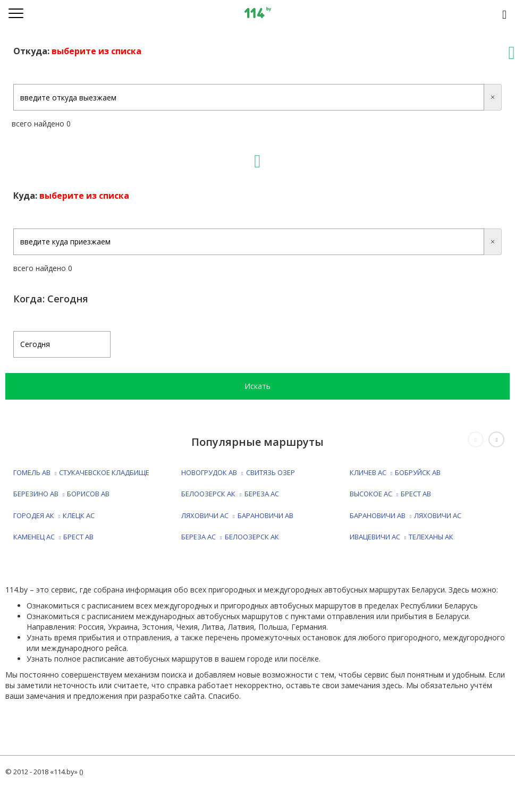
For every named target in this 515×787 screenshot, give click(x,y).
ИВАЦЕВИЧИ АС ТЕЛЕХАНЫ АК (401, 536)
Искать (257, 386)
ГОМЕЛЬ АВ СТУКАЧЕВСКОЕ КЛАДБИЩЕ (81, 472)
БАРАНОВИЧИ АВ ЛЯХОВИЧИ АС (405, 515)
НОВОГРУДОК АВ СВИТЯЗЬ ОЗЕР (237, 472)
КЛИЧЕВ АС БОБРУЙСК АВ (395, 472)
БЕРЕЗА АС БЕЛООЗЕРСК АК (229, 536)
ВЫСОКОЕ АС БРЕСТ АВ (390, 493)
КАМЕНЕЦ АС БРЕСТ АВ (53, 536)
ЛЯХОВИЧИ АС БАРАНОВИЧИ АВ (237, 515)
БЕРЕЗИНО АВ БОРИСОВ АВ (61, 493)
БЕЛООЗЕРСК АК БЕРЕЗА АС (229, 493)
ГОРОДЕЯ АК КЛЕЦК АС (54, 515)
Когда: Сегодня (50, 298)
